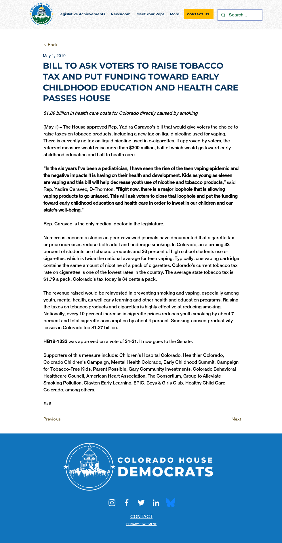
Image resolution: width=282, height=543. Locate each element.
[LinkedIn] (156, 502)
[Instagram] (112, 502)
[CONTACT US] (199, 14)
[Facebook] (126, 502)
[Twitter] (141, 502)
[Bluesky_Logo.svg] (170, 502)
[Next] (226, 419)
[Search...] (239, 15)
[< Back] (62, 45)
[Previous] (62, 419)
